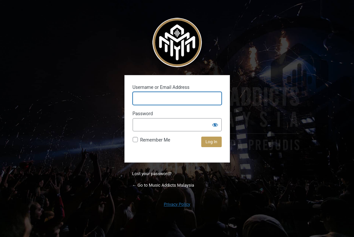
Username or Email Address (161, 87)
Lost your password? (152, 173)
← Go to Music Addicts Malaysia (163, 185)
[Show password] (215, 124)
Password (143, 113)
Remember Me (155, 140)
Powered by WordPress (177, 42)
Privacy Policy (177, 204)
